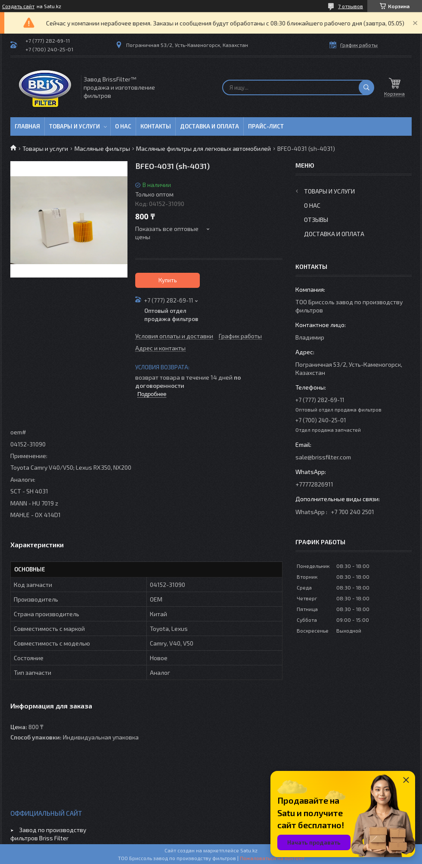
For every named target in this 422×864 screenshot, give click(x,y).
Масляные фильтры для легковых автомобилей (203, 148)
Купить (167, 280)
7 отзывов (350, 6)
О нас (123, 126)
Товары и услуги (74, 126)
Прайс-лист (266, 126)
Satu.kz (249, 850)
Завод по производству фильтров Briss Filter (48, 834)
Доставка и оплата (209, 126)
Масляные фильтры (102, 148)
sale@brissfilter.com (323, 457)
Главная (27, 126)
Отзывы (316, 219)
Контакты (155, 126)
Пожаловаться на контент (272, 858)
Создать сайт (18, 6)
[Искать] (366, 87)
